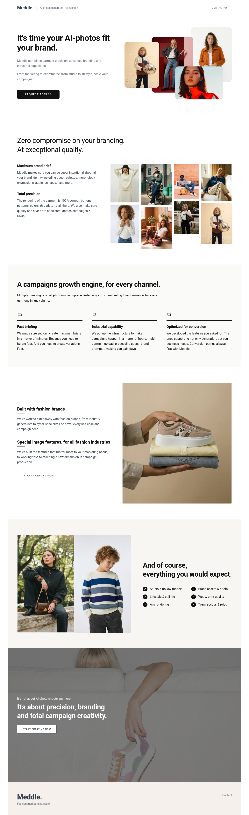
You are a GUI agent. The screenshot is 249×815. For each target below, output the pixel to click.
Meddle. (25, 8)
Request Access (38, 94)
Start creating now (39, 475)
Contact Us (220, 7)
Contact (227, 795)
